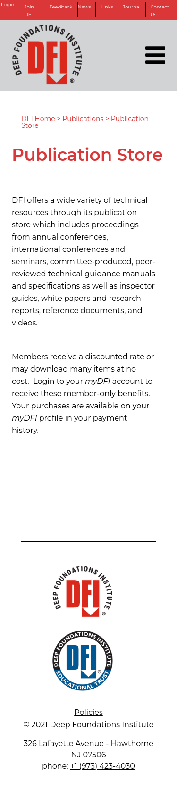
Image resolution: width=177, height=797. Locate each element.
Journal (131, 7)
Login (7, 4)
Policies (88, 712)
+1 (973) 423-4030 (102, 766)
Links (107, 7)
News (84, 7)
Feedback (60, 7)
